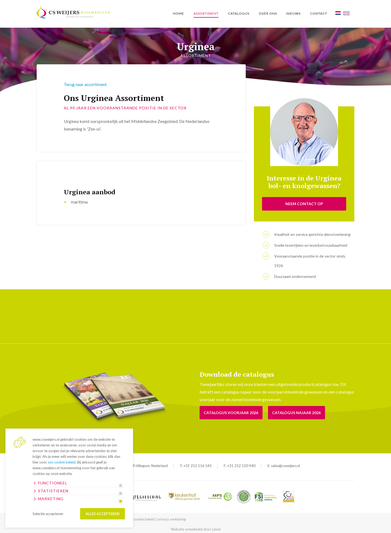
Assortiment (206, 13)
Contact (318, 13)
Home (178, 13)
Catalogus (238, 13)
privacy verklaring (171, 519)
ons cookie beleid (61, 462)
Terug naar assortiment (85, 84)
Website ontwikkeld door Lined (195, 529)
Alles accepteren (102, 514)
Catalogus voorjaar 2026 (231, 412)
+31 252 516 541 (198, 466)
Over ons (268, 13)
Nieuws (293, 13)
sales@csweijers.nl (285, 466)
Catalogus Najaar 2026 (297, 412)
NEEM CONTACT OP (304, 203)
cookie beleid (143, 519)
